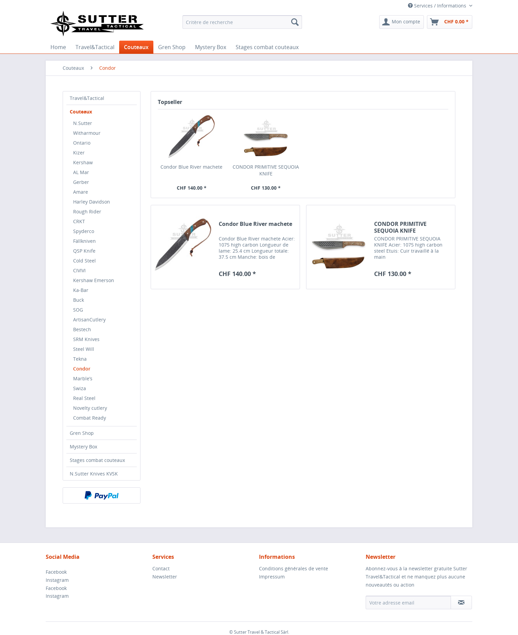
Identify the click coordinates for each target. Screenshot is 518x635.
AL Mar (81, 172)
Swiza (79, 388)
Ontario (81, 143)
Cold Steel (84, 260)
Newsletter (164, 576)
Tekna (80, 359)
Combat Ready (89, 418)
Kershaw (83, 162)
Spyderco (83, 231)
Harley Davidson (91, 201)
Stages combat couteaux (97, 460)
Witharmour (87, 133)
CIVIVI (79, 270)
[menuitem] (242, 22)
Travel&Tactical (87, 98)
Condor (81, 368)
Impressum (272, 576)
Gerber (81, 182)
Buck (78, 300)
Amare (80, 192)
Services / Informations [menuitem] (438, 5)
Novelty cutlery (90, 408)
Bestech (82, 329)
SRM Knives (86, 339)
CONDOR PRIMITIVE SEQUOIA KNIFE (266, 170)
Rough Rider (87, 211)
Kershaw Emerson (93, 280)
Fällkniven (84, 241)
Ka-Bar (80, 290)
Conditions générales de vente (293, 568)
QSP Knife (84, 251)
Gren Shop (82, 433)
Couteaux (81, 111)
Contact (161, 568)
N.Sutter (82, 123)
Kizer (79, 152)
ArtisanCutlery (89, 319)
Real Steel (84, 398)
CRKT (79, 221)
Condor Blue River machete (191, 167)
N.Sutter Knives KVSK (94, 473)
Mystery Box (83, 446)
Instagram (57, 580)
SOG (78, 309)
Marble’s (82, 378)
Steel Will (83, 349)
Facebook (56, 572)
